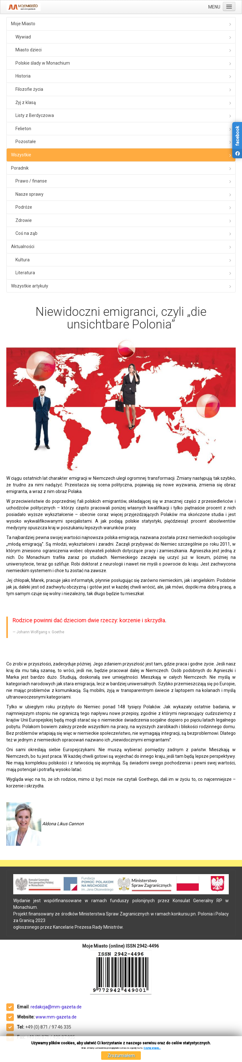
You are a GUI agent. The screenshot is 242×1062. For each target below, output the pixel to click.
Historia (23, 75)
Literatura (25, 272)
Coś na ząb (26, 233)
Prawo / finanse (31, 180)
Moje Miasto (23, 23)
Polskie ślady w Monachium (42, 63)
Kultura (22, 259)
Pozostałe (25, 141)
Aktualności (22, 246)
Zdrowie (23, 220)
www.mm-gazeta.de (56, 1016)
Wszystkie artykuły (29, 285)
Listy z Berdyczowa (34, 115)
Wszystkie (21, 154)
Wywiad (23, 36)
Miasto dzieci (28, 49)
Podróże (23, 207)
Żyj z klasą (25, 102)
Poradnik (20, 168)
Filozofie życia (29, 89)
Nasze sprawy (29, 194)
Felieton (23, 128)
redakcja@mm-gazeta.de (56, 1006)
